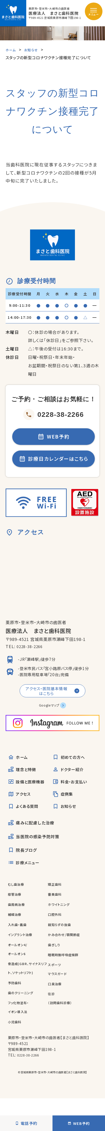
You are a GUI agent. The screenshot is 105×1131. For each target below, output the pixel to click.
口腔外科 (56, 929)
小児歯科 (16, 1036)
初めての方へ (71, 765)
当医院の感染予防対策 (34, 850)
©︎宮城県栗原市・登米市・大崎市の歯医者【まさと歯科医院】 (52, 1087)
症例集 (64, 805)
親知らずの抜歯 (61, 939)
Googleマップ (48, 712)
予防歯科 (16, 997)
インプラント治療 (22, 949)
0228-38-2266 (53, 414)
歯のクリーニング (22, 1007)
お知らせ (65, 819)
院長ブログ (22, 864)
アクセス (21, 805)
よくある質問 (25, 819)
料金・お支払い (72, 792)
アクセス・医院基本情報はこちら (45, 697)
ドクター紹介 (70, 779)
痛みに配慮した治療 (31, 836)
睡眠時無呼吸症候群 (65, 969)
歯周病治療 (18, 919)
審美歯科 (56, 908)
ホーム (19, 765)
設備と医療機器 (29, 792)
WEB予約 (54, 438)
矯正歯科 (56, 899)
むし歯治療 (17, 899)
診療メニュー (26, 876)
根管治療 (16, 908)
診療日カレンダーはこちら (53, 462)
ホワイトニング (60, 919)
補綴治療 (16, 929)
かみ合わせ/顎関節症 (66, 949)
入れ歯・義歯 (19, 939)
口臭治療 (56, 998)
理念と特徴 (24, 779)
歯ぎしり (55, 959)
